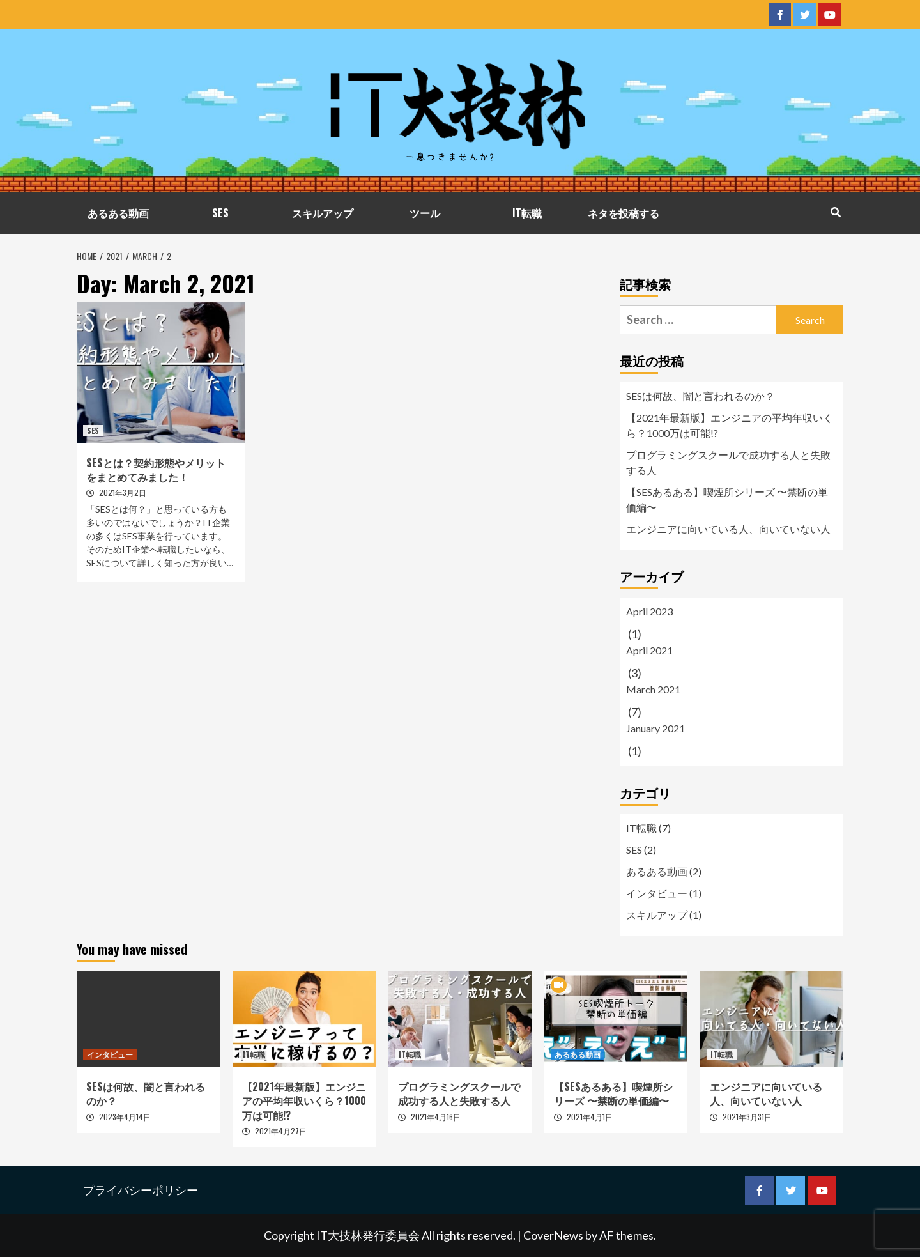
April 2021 (649, 650)
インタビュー (656, 893)
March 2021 (653, 689)
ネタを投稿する (623, 212)
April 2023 (649, 611)
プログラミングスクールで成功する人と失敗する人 (728, 462)
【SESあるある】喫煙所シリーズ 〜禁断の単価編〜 (727, 499)
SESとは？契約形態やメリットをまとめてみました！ (156, 469)
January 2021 (655, 728)
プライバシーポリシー (140, 1190)
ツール (425, 212)
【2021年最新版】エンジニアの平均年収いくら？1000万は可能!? (729, 425)
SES (220, 212)
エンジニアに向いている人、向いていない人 (728, 529)
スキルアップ (322, 212)
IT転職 (527, 212)
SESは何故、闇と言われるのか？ (700, 396)
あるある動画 (118, 212)
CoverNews (553, 1235)
